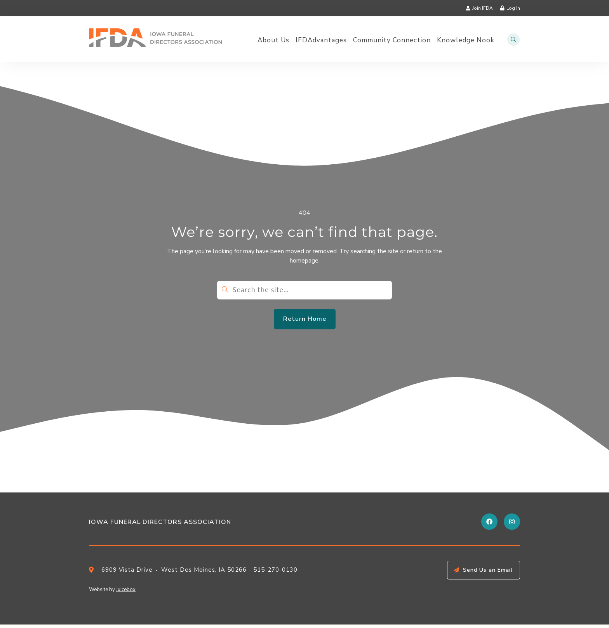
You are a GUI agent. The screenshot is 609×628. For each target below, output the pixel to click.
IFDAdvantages (321, 40)
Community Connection (392, 40)
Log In (513, 8)
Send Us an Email (488, 573)
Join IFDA (482, 8)
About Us (273, 40)
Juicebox (126, 593)
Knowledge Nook (465, 40)
